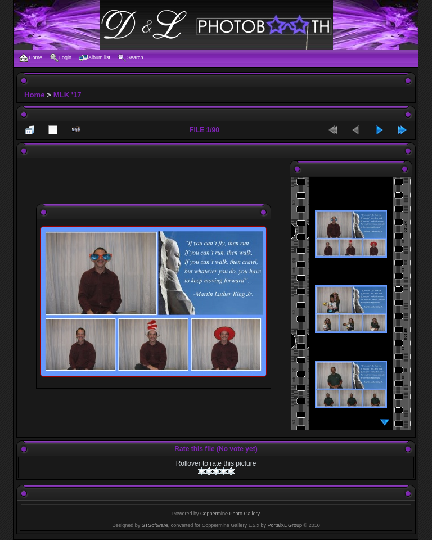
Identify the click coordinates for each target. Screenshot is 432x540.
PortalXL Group (284, 525)
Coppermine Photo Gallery (230, 513)
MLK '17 (67, 95)
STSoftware (155, 525)
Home (34, 95)
